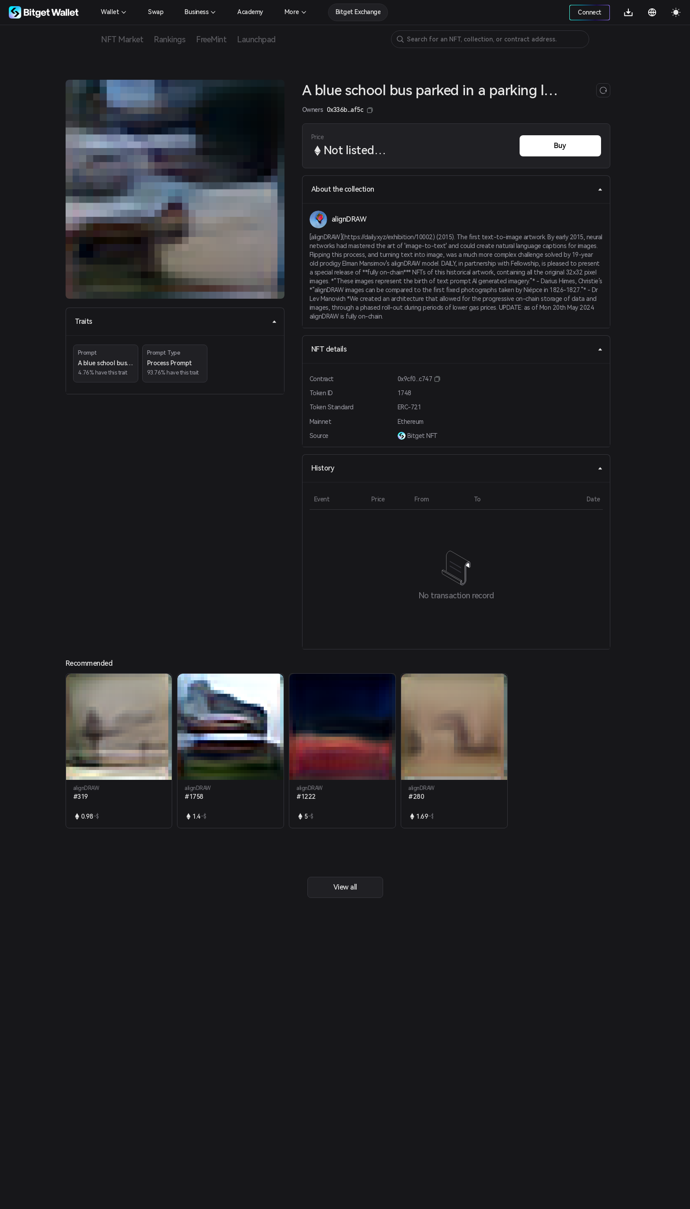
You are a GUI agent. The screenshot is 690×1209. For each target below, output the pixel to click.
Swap (155, 11)
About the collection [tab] (457, 189)
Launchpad (256, 39)
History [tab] (457, 468)
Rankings (169, 39)
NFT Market (122, 39)
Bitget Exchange (358, 11)
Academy (250, 11)
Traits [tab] (176, 321)
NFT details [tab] (457, 349)
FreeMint (211, 39)
